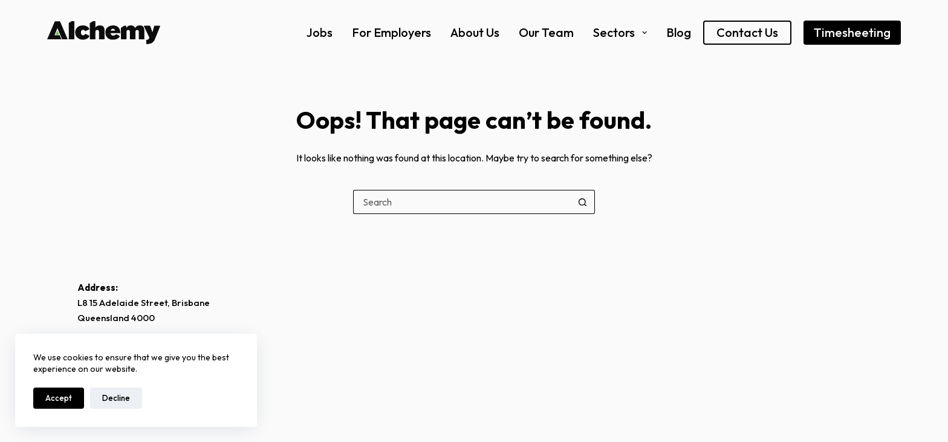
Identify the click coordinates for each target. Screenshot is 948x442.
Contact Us (747, 32)
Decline (116, 398)
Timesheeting (852, 32)
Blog (678, 32)
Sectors (620, 32)
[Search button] (583, 202)
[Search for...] (462, 202)
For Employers (391, 32)
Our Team (546, 32)
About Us (474, 32)
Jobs (320, 32)
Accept (58, 398)
